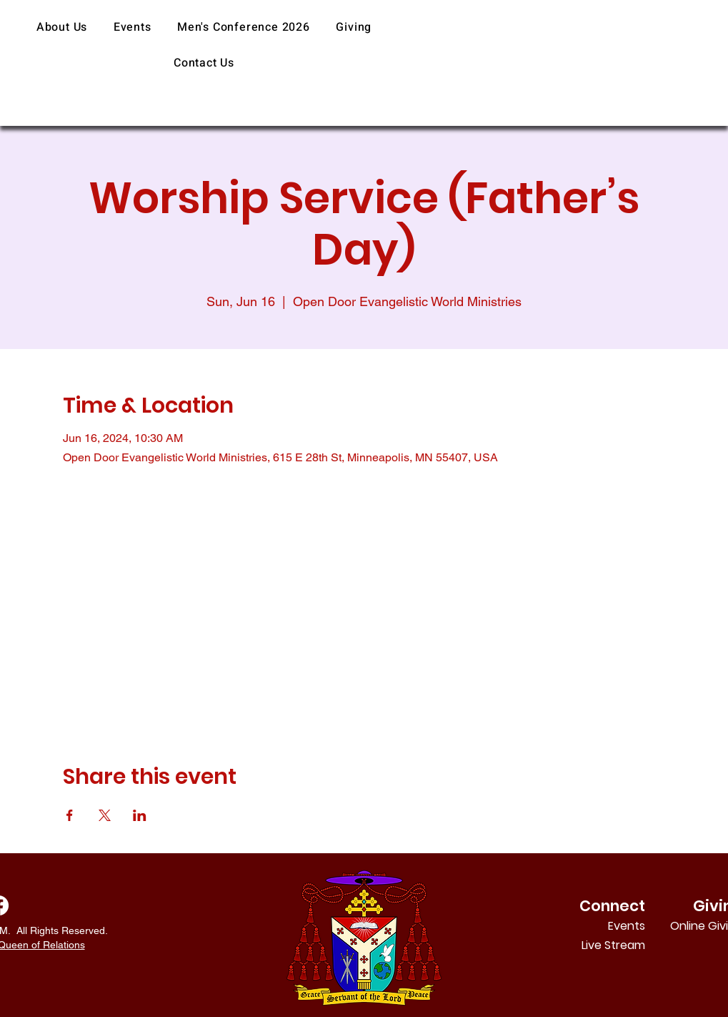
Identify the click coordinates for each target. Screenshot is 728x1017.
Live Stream (613, 945)
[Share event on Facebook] (69, 815)
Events (626, 926)
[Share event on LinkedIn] (139, 815)
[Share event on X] (104, 815)
